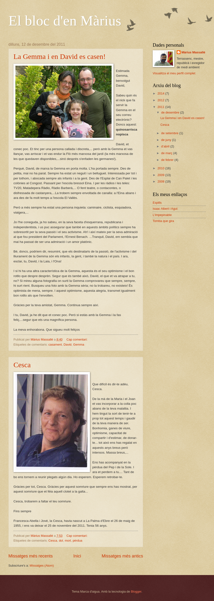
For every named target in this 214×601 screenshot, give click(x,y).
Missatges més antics (122, 556)
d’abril (165, 146)
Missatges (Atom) (42, 565)
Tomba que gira (163, 221)
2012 (161, 100)
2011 (161, 107)
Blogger (136, 591)
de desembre (170, 112)
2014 (161, 93)
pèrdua (77, 540)
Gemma (78, 344)
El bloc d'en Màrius (64, 21)
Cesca (22, 365)
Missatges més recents (30, 556)
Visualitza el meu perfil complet (174, 73)
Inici (77, 556)
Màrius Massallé (193, 52)
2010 (161, 168)
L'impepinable (162, 215)
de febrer (167, 160)
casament (55, 344)
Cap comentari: (77, 339)
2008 (161, 181)
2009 (161, 175)
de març (167, 153)
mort (68, 540)
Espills (157, 202)
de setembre (170, 133)
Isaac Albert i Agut (165, 208)
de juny (166, 140)
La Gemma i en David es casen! (59, 56)
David (67, 344)
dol (61, 540)
